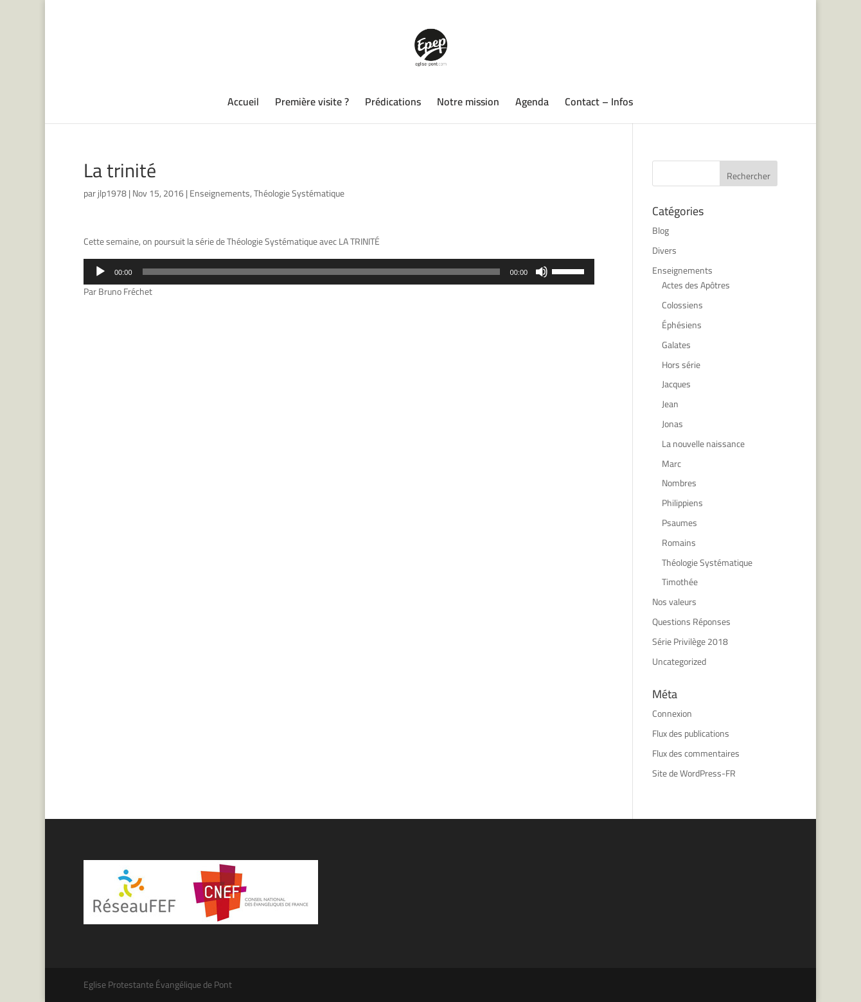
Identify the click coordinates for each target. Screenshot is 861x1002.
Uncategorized (679, 661)
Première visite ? (312, 104)
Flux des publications (690, 733)
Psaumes (679, 522)
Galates (676, 345)
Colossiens (682, 305)
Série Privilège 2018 (690, 641)
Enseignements (220, 193)
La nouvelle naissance (703, 443)
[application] (339, 272)
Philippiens (682, 503)
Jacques (676, 384)
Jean (670, 404)
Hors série (681, 364)
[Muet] (541, 271)
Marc (671, 463)
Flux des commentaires (696, 753)
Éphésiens (682, 325)
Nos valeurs (674, 601)
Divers (664, 250)
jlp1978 (112, 193)
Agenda (532, 104)
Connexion (672, 713)
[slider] (321, 271)
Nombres (679, 483)
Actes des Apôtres (696, 285)
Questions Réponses (691, 621)
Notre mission (468, 104)
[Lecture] (100, 271)
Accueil (243, 104)
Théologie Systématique (299, 193)
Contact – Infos (599, 104)
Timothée (680, 582)
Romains (679, 542)
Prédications (393, 104)
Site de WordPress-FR (694, 773)
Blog (660, 230)
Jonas (672, 424)
